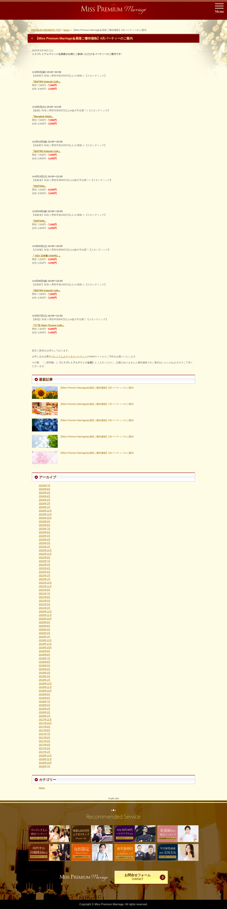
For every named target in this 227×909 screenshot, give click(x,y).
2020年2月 (44, 633)
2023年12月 (45, 510)
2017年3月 (44, 748)
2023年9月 (44, 521)
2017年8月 (44, 730)
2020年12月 (45, 611)
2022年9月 (44, 557)
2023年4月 (44, 539)
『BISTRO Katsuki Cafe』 (46, 81)
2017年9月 (44, 726)
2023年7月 (44, 528)
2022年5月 (44, 564)
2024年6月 (44, 489)
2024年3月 (44, 499)
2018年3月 (44, 712)
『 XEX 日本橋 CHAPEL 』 (46, 255)
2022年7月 (44, 561)
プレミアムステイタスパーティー (69, 356)
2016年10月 (45, 762)
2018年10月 (45, 690)
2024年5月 (44, 492)
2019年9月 (44, 651)
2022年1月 (44, 579)
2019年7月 (44, 658)
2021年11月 (45, 586)
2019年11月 (45, 644)
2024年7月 (44, 485)
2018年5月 (44, 705)
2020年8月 (44, 626)
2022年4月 (44, 568)
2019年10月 (45, 647)
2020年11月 (45, 615)
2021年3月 (44, 604)
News (42, 788)
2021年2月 (44, 608)
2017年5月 (44, 741)
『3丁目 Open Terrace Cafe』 (48, 325)
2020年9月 (44, 622)
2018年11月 (45, 687)
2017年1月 (44, 752)
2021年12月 (45, 582)
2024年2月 (44, 503)
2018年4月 (44, 708)
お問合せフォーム (137, 877)
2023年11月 (45, 514)
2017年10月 (45, 723)
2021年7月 (44, 593)
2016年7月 (44, 766)
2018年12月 (45, 683)
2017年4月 (44, 744)
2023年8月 (44, 525)
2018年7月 (44, 701)
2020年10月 (45, 618)
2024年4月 (44, 496)
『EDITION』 (39, 186)
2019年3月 (44, 672)
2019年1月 (44, 680)
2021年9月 (44, 590)
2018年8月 (44, 698)
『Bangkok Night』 (43, 116)
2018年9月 (44, 694)
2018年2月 (44, 716)
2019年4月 (44, 669)
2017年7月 (44, 734)
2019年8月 (44, 654)
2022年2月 (44, 575)
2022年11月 (45, 553)
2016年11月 (45, 759)
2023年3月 (44, 543)
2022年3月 (44, 572)
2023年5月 (44, 535)
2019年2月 (44, 676)
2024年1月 (44, 507)
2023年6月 (44, 532)
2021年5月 (44, 600)
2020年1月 (44, 636)
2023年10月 (45, 517)
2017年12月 (45, 719)
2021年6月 (44, 597)
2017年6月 (44, 737)
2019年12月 (45, 640)
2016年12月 (45, 755)
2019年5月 (44, 665)
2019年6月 (44, 662)
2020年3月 (44, 629)
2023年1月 (44, 546)
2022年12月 (45, 550)
